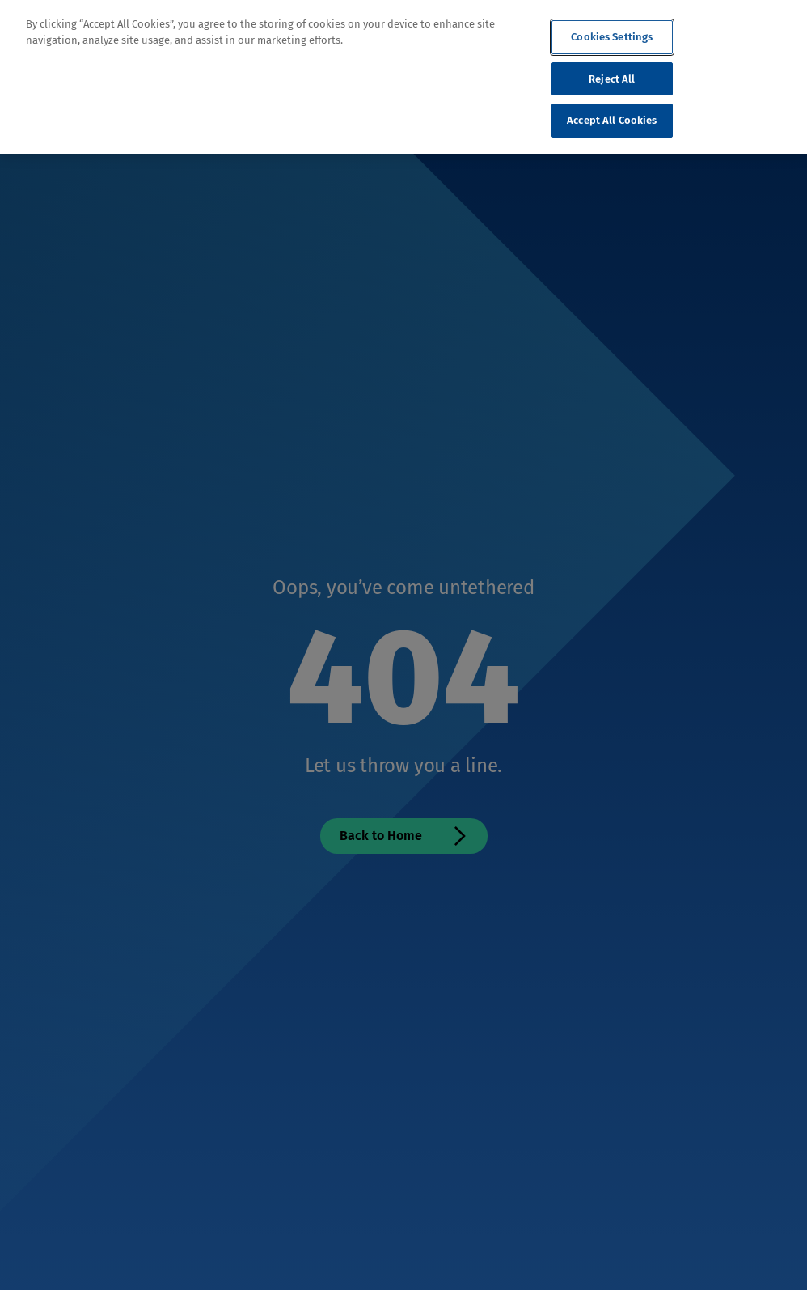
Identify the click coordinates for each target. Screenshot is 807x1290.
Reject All (612, 79)
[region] (403, 77)
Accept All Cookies (612, 120)
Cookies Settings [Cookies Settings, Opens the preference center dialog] (612, 37)
